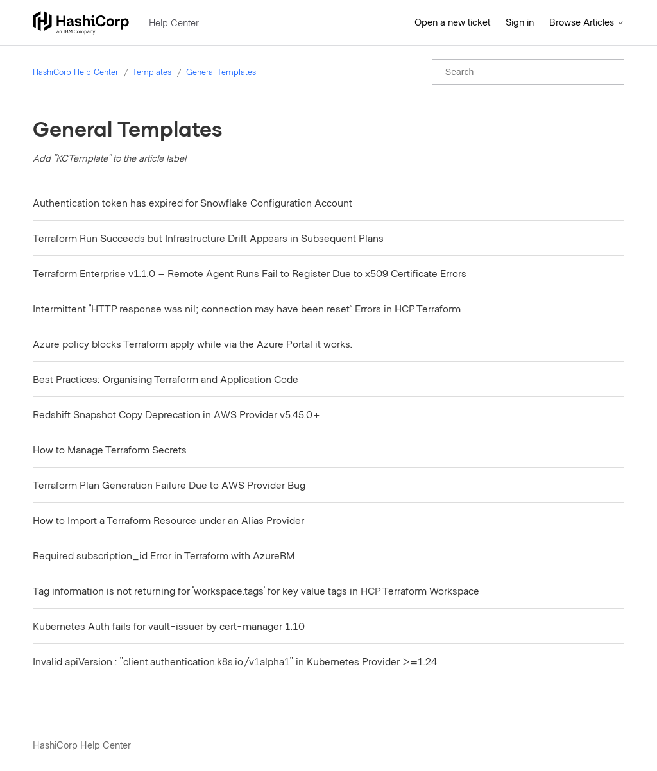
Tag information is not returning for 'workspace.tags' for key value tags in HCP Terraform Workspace (256, 590)
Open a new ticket (452, 22)
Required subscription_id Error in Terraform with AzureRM (163, 555)
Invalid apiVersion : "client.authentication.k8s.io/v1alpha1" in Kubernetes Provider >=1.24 (235, 661)
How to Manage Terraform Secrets (110, 449)
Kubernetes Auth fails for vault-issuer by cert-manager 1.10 (169, 626)
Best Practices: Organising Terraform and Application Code (165, 379)
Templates (151, 72)
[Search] (528, 72)
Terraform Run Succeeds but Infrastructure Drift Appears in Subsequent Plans (208, 238)
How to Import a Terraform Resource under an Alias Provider (168, 520)
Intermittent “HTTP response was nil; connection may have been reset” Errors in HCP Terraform (247, 308)
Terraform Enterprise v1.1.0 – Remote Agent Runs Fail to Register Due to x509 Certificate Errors (249, 273)
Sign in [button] (520, 22)
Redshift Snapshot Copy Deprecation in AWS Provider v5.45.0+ (177, 414)
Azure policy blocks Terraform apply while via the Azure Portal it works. (192, 343)
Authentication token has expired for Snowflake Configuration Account (192, 202)
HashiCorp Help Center (75, 72)
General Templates (221, 72)
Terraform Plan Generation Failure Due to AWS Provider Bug (169, 485)
